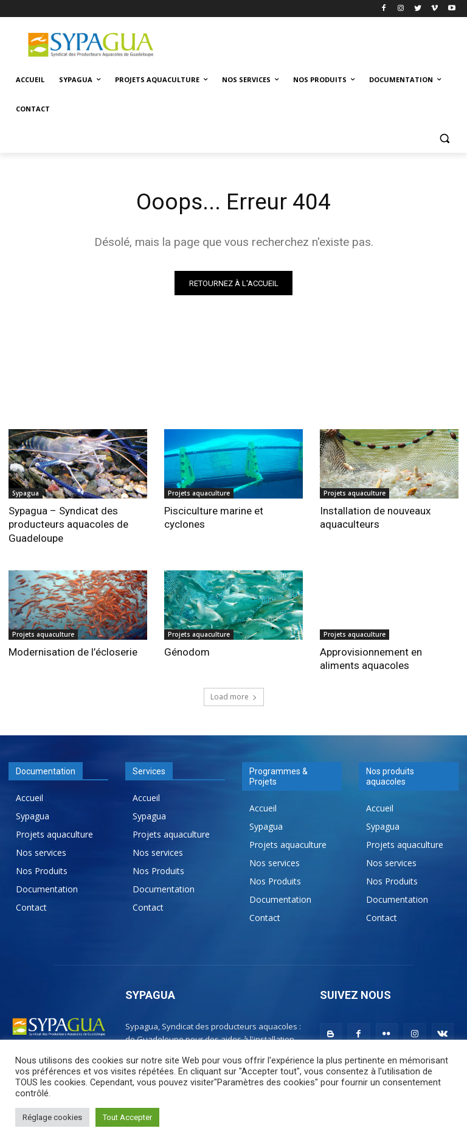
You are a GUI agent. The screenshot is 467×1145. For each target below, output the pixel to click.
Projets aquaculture (199, 494)
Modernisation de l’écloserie (73, 652)
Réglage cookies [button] (52, 1117)
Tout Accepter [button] (127, 1117)
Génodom (187, 652)
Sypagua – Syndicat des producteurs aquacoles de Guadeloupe (68, 525)
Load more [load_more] (233, 697)
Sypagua (25, 494)
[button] (444, 138)
